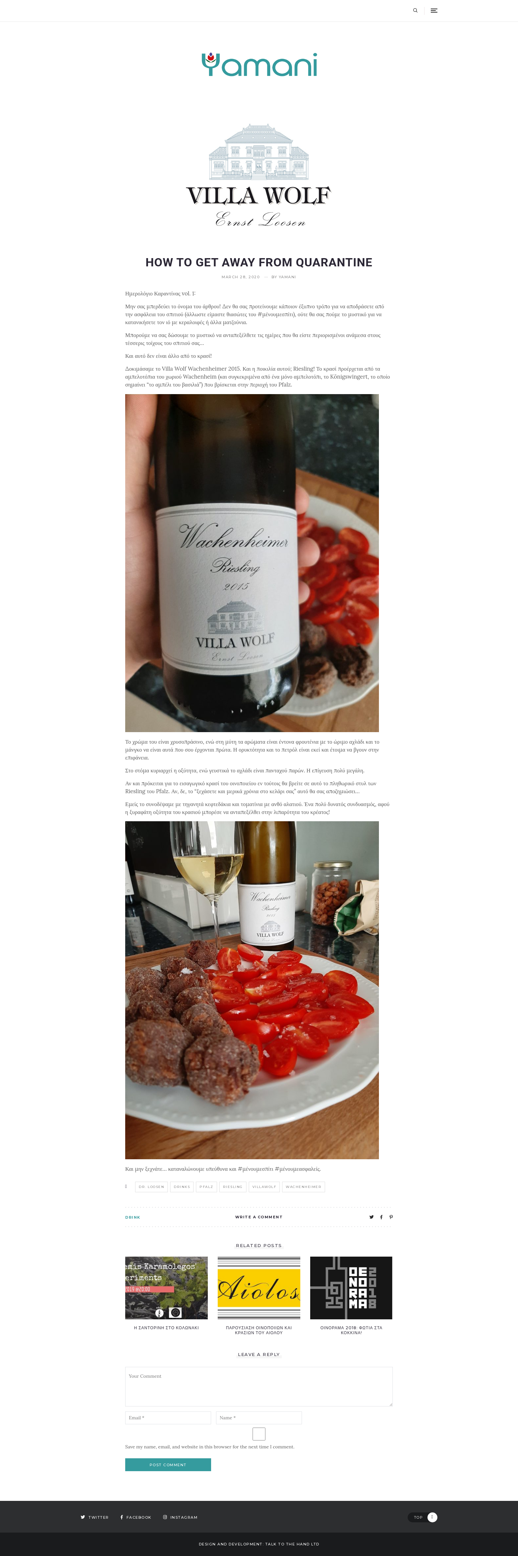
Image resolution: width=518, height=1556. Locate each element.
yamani (287, 277)
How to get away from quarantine (259, 262)
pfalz (206, 1187)
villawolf (264, 1187)
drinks (182, 1187)
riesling (233, 1187)
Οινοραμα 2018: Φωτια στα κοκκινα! (351, 1330)
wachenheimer (303, 1187)
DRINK (132, 1217)
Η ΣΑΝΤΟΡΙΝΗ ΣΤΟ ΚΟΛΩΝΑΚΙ (166, 1327)
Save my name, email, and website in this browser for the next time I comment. (209, 1447)
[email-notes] (168, 1417)
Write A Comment (259, 1217)
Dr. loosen (151, 1187)
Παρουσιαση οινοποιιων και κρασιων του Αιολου (259, 1330)
